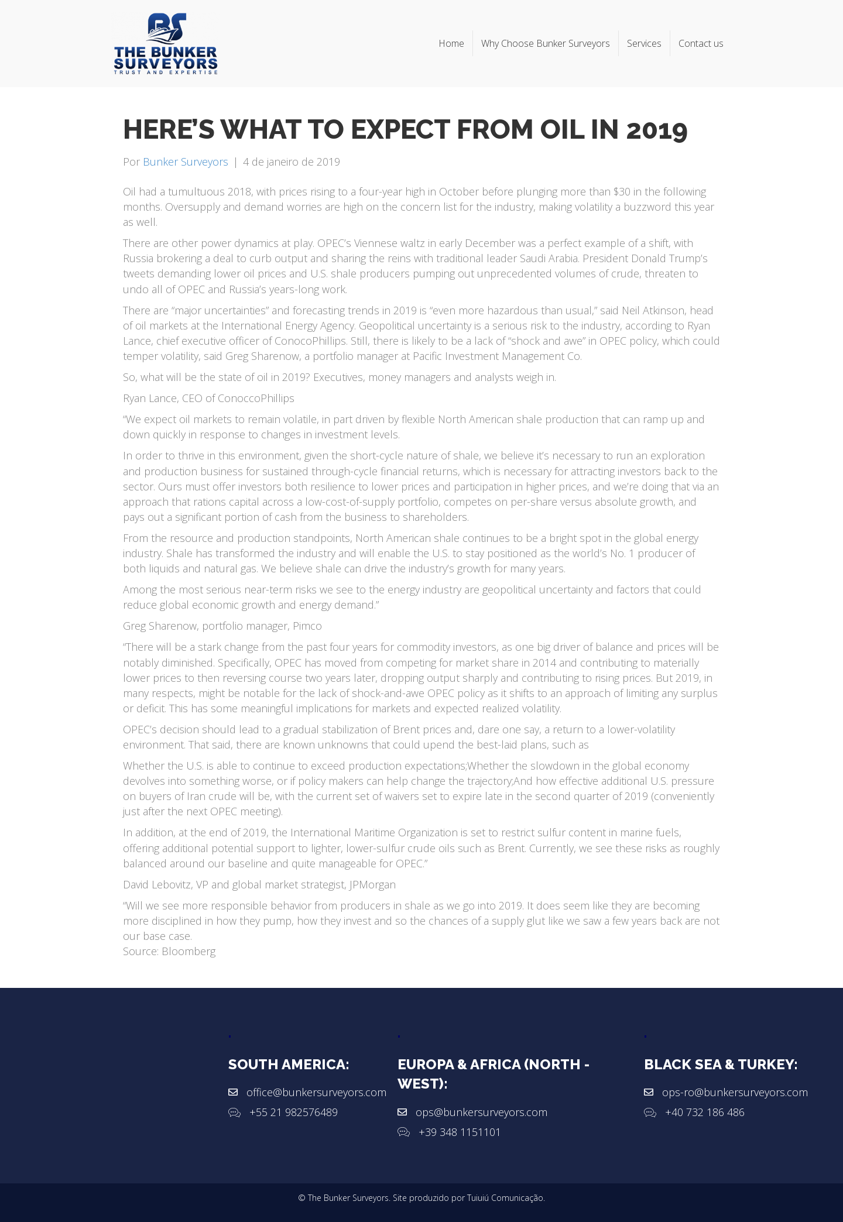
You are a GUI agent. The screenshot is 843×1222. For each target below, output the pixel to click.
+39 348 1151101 (460, 1132)
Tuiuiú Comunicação (505, 1197)
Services (644, 43)
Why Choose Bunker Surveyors (545, 43)
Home (451, 43)
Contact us (701, 43)
